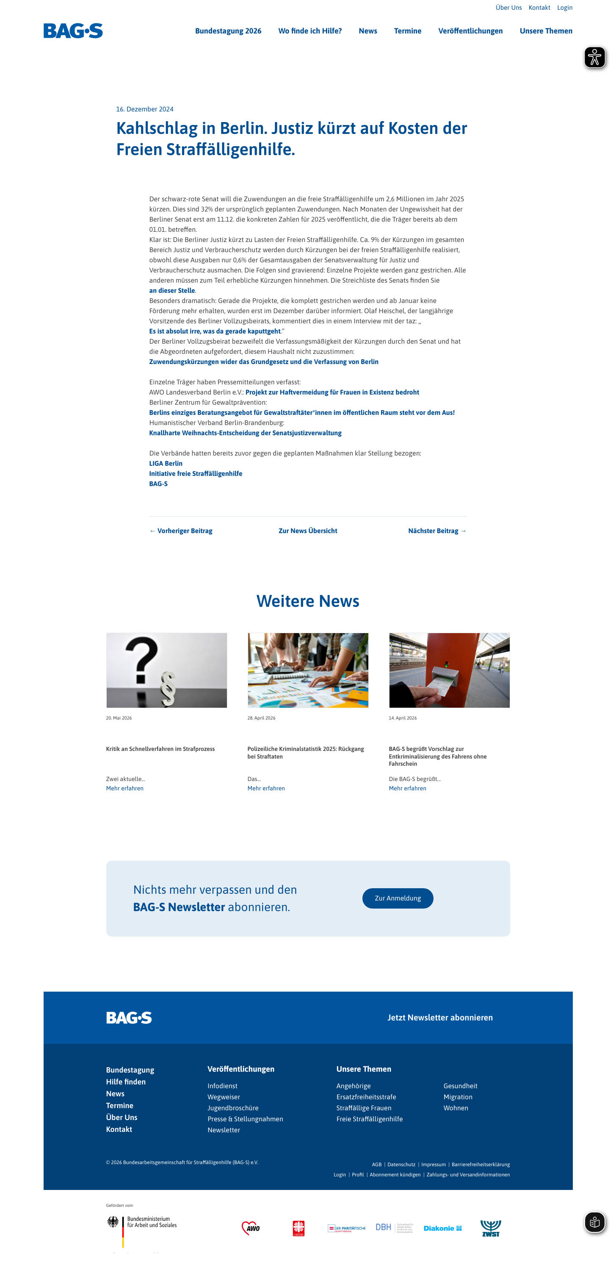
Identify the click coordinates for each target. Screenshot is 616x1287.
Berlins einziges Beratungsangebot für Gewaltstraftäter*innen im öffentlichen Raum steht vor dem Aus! (302, 413)
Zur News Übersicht (308, 531)
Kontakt (539, 7)
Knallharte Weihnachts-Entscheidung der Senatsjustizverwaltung (245, 433)
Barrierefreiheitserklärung (481, 1164)
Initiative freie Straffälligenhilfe (196, 474)
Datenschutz (401, 1164)
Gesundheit (461, 1086)
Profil (358, 1175)
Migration (458, 1097)
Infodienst (222, 1086)
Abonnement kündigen (395, 1175)
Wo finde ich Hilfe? (310, 30)
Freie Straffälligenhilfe (370, 1119)
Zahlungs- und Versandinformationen (468, 1175)
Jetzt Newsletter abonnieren (440, 1018)
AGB (377, 1164)
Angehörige (354, 1086)
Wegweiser (223, 1097)
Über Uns (509, 7)
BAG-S (158, 484)
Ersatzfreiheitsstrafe (366, 1097)
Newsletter (223, 1130)
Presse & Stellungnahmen (245, 1119)
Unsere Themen (546, 30)
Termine (408, 30)
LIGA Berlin (166, 463)
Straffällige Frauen (364, 1108)
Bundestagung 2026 (228, 30)
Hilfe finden (126, 1081)
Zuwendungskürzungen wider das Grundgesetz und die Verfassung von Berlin (264, 362)
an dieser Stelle (172, 291)
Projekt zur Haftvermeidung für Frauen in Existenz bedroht (332, 392)
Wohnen (456, 1108)
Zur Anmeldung (398, 898)
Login (564, 7)
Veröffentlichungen (471, 30)
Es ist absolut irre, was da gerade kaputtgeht (215, 331)
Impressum (433, 1164)
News (368, 30)
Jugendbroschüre (233, 1108)
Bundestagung (130, 1069)
